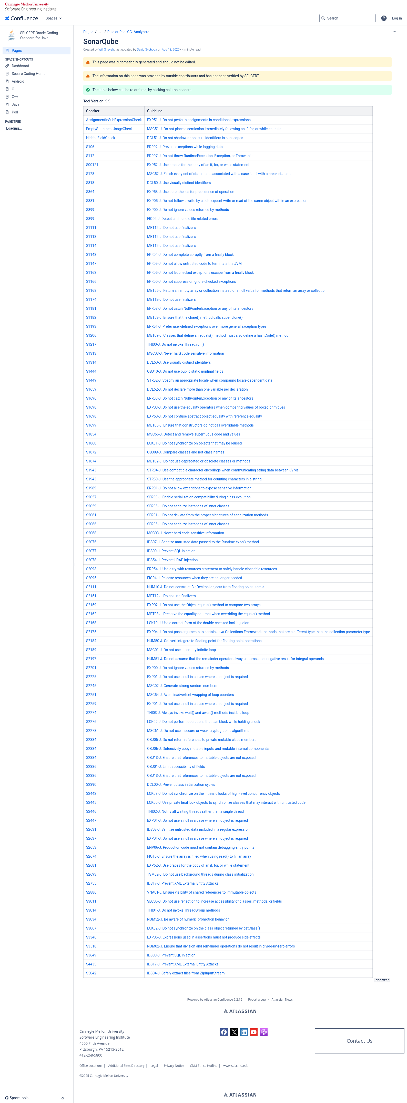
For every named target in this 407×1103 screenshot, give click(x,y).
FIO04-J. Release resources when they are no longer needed (194, 578)
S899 (90, 210)
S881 (90, 201)
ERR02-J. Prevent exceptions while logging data (185, 147)
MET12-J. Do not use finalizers (171, 228)
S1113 (91, 237)
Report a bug (257, 999)
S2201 (91, 668)
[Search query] (347, 18)
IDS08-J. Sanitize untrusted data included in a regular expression (198, 829)
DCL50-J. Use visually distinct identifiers (179, 183)
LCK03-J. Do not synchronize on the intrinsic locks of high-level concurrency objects (213, 793)
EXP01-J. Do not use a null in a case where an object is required (197, 677)
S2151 (91, 596)
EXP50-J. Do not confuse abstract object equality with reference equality (204, 416)
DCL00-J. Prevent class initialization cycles (181, 784)
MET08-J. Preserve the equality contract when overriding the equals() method (208, 614)
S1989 (91, 488)
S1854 (91, 434)
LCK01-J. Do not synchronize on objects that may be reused (194, 443)
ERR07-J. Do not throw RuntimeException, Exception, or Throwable (199, 156)
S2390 (91, 784)
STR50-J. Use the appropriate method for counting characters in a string (204, 479)
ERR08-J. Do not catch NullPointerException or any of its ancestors (200, 308)
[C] (36, 89)
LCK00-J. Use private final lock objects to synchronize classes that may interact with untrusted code (226, 802)
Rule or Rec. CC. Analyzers (128, 32)
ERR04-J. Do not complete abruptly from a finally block (190, 255)
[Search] (323, 18)
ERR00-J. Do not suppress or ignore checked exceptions (191, 281)
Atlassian (240, 1011)
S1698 (91, 407)
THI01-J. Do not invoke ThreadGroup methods (183, 910)
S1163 (91, 272)
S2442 (91, 793)
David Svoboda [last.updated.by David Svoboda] (147, 49)
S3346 (91, 937)
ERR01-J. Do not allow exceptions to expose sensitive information (199, 488)
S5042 (91, 973)
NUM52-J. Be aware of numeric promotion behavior (188, 919)
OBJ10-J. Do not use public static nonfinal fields (185, 371)
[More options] (394, 32)
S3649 (91, 955)
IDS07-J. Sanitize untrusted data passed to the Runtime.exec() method (203, 542)
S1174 (91, 299)
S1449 (91, 380)
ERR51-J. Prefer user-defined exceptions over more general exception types (207, 326)
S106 (90, 147)
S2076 (91, 542)
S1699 (91, 425)
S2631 (91, 829)
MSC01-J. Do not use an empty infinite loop (181, 650)
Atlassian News (282, 999)
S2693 (91, 874)
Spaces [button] (51, 18)
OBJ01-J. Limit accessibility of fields (176, 767)
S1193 (91, 326)
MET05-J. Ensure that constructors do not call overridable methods (200, 425)
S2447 (91, 820)
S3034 (91, 919)
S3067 (91, 928)
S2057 (91, 497)
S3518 (91, 946)
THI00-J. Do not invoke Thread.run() (175, 344)
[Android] (36, 81)
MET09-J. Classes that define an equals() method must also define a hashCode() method (218, 335)
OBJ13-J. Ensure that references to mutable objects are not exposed (201, 758)
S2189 (91, 650)
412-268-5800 (90, 1055)
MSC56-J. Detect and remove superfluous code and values (193, 434)
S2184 (91, 641)
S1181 (91, 308)
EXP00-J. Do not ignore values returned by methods (188, 210)
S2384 (91, 740)
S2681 (91, 865)
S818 (90, 183)
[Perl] (36, 112)
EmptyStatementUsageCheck (109, 129)
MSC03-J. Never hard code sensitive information (185, 353)
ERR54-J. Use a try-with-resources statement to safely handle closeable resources (212, 569)
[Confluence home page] (21, 18)
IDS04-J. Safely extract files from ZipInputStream (186, 973)
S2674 (91, 856)
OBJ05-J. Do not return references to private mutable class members (201, 740)
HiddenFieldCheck (100, 138)
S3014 (91, 910)
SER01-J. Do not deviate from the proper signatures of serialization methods (207, 515)
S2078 (91, 560)
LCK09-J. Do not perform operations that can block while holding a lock (203, 722)
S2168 (91, 623)
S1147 (91, 264)
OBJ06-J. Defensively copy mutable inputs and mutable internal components (208, 749)
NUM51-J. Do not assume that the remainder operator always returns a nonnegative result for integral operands (235, 659)
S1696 (91, 398)
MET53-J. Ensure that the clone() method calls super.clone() (195, 317)
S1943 (91, 470)
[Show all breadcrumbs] (100, 32)
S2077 (91, 551)
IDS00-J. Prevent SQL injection (171, 551)
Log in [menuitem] (397, 18)
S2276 (91, 722)
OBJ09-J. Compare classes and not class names (185, 452)
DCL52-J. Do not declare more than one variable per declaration (197, 389)
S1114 (91, 246)
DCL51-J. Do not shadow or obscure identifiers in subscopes (195, 138)
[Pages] (36, 50)
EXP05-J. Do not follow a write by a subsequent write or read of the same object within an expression (227, 201)
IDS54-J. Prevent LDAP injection (172, 560)
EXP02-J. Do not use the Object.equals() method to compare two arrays (203, 605)
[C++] (36, 97)
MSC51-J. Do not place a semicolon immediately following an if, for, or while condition (215, 129)
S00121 (92, 165)
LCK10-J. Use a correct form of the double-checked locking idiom (198, 623)
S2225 (91, 677)
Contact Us (359, 1040)
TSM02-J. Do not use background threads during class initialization (200, 874)
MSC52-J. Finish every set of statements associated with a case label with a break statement (221, 174)
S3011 (91, 901)
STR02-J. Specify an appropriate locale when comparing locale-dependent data (209, 380)
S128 (90, 174)
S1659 (91, 389)
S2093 (91, 569)
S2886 (91, 892)
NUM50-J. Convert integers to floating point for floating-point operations (204, 641)
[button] (384, 18)
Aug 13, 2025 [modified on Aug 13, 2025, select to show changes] (171, 49)
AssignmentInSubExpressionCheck (114, 120)
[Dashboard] (36, 66)
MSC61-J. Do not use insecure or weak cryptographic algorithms (198, 731)
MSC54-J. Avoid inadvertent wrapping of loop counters (190, 695)
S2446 (91, 811)
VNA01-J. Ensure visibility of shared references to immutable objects (201, 892)
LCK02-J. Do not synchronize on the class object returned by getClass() (203, 928)
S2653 (91, 847)
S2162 (91, 614)
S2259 (91, 704)
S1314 (91, 362)
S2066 (91, 524)
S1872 (91, 452)
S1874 (91, 461)
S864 (90, 192)
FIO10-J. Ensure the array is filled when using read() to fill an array (199, 856)
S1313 (91, 353)
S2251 (91, 695)
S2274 (91, 713)
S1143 (91, 255)
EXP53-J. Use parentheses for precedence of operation (190, 192)
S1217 (91, 344)
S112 (90, 156)
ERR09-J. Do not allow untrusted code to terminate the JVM (194, 264)
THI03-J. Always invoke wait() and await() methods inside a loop (198, 713)
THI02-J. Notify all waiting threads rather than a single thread (195, 811)
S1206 (91, 335)
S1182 (91, 317)
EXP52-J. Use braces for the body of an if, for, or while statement (198, 165)
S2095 (91, 578)
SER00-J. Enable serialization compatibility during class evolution (199, 497)
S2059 (91, 506)
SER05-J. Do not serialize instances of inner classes (188, 506)
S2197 (91, 659)
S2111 (91, 587)
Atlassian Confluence (218, 999)
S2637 (91, 838)
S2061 (91, 515)
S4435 (91, 964)
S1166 (91, 281)
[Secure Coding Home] (36, 74)
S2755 (91, 883)
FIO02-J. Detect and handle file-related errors (182, 219)
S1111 (91, 228)
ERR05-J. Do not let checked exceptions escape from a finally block (200, 272)
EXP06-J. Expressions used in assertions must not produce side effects (204, 937)
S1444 (91, 371)
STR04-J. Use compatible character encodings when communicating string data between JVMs (223, 470)
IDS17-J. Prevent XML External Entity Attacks (182, 883)
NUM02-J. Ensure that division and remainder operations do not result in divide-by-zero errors (221, 946)
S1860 (91, 443)
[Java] (36, 104)
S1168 (91, 290)
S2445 (91, 802)
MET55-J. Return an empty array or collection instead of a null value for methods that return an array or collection (237, 290)
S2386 (91, 767)
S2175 (91, 632)
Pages (88, 32)
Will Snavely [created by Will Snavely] (106, 49)
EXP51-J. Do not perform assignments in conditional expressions (199, 120)
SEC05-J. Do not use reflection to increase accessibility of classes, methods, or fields (214, 901)
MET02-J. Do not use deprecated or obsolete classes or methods (198, 461)
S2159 (91, 605)
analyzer (382, 980)
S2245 (91, 686)
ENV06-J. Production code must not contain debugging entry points (200, 847)
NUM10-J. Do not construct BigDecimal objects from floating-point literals (205, 587)
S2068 (91, 533)
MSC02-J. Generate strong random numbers (182, 686)
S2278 (91, 731)
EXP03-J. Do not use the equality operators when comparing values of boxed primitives (216, 407)
